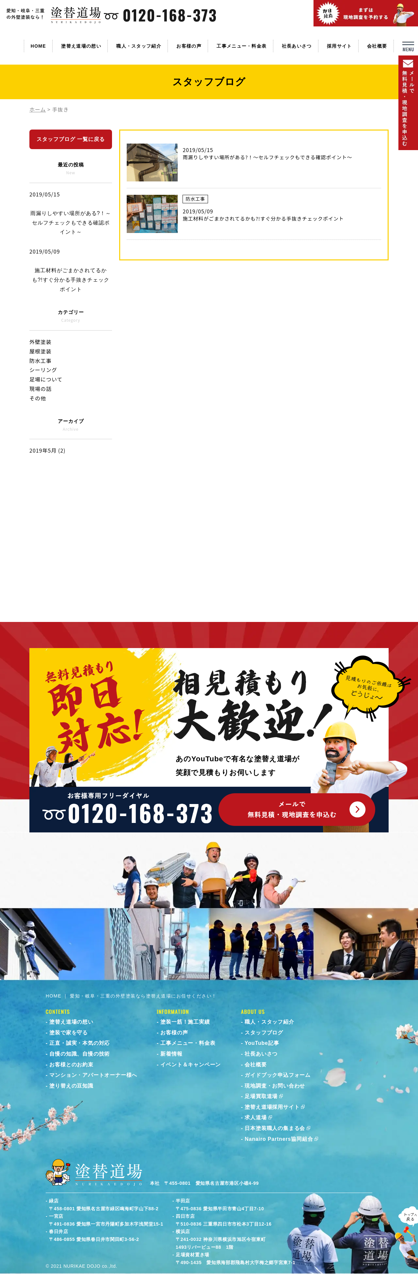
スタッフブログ (264, 1032)
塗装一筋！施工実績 (185, 1022)
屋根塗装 (40, 351)
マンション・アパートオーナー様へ (93, 1075)
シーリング (43, 370)
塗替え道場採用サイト (272, 1107)
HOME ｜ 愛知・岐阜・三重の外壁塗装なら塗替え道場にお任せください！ (131, 996)
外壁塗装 (40, 342)
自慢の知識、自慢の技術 (79, 1054)
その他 (37, 398)
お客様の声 (188, 46)
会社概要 (377, 46)
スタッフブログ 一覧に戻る (71, 139)
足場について (46, 379)
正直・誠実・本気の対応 (79, 1043)
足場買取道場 (261, 1096)
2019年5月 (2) (47, 450)
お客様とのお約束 (71, 1064)
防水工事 (40, 360)
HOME (38, 46)
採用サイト (339, 46)
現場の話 (40, 389)
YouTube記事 (262, 1043)
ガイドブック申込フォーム (278, 1075)
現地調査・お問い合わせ (275, 1086)
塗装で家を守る (68, 1032)
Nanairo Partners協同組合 (279, 1139)
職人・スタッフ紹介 (138, 46)
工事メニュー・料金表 (241, 46)
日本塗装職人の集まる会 (275, 1128)
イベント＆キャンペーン (190, 1064)
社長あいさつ (297, 46)
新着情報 (171, 1054)
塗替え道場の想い (81, 46)
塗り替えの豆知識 (71, 1086)
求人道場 (255, 1117)
